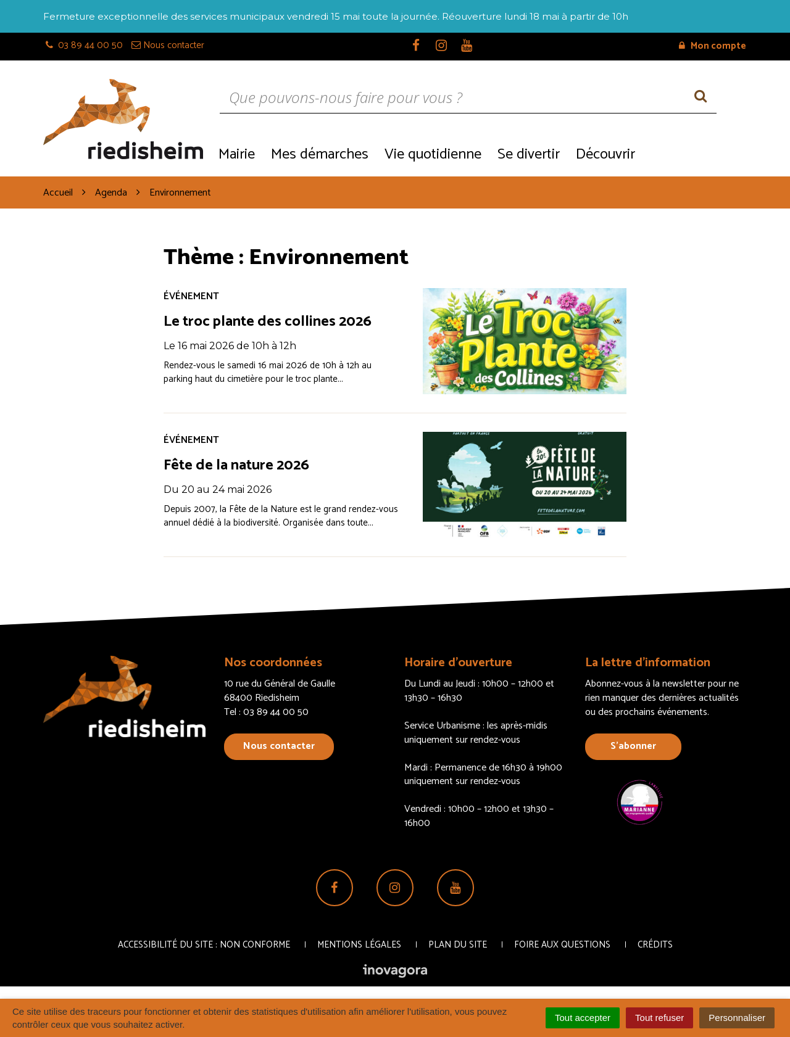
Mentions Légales (359, 944)
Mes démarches (319, 155)
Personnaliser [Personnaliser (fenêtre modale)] (737, 1017)
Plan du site (457, 944)
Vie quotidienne (433, 155)
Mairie (236, 155)
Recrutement (694, 153)
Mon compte (712, 46)
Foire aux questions (562, 944)
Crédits (655, 944)
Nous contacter (279, 746)
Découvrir (605, 155)
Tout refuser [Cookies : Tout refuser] (659, 1017)
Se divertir (528, 155)
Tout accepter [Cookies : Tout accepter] (582, 1017)
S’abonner (633, 746)
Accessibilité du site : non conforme (204, 944)
